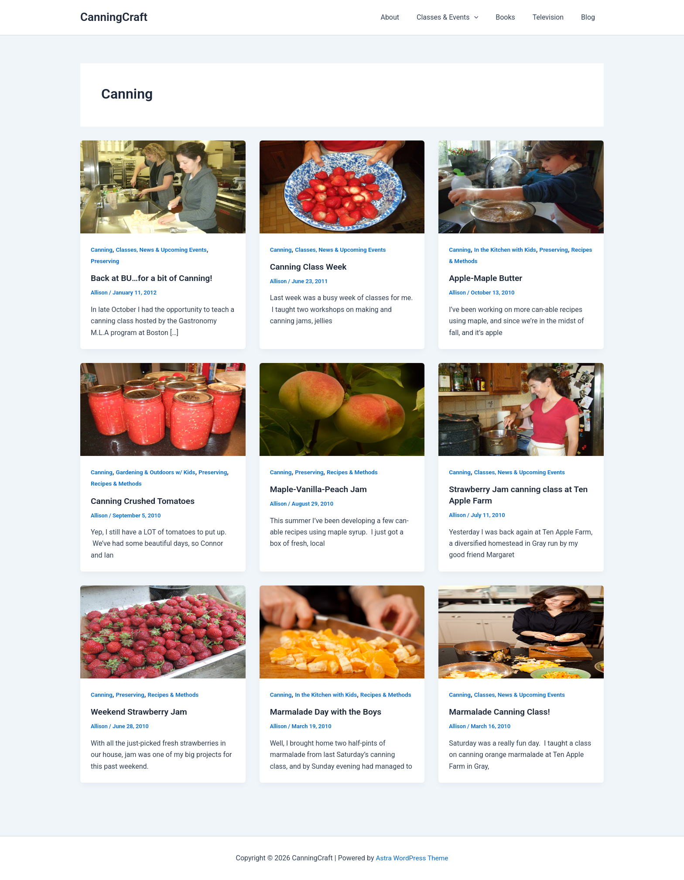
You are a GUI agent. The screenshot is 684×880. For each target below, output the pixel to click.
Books (514, 17)
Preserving (105, 260)
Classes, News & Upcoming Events (163, 249)
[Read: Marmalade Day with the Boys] (342, 631)
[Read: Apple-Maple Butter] (521, 186)
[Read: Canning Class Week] (342, 186)
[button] (486, 17)
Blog (590, 17)
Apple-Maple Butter (487, 278)
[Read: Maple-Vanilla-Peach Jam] (342, 409)
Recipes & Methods (475, 260)
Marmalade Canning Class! (501, 711)
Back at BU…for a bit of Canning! (154, 278)
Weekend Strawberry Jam (141, 711)
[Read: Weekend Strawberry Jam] (163, 631)
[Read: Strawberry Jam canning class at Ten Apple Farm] (521, 409)
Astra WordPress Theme (411, 858)
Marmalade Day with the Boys (328, 723)
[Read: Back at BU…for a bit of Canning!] (163, 186)
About (405, 17)
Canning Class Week (310, 266)
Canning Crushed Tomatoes (144, 501)
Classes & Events (459, 17)
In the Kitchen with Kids (507, 249)
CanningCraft (113, 17)
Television (553, 17)
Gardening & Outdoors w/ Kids (157, 472)
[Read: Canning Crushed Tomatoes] (163, 409)
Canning (102, 249)
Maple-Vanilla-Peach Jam (320, 489)
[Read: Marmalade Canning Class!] (521, 631)
